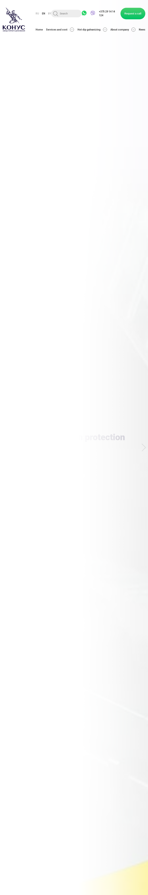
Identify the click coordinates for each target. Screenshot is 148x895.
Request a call (132, 13)
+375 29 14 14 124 (107, 13)
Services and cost (60, 29)
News (142, 29)
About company (123, 29)
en (43, 13)
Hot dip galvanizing (92, 29)
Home (39, 29)
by (49, 13)
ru (37, 13)
